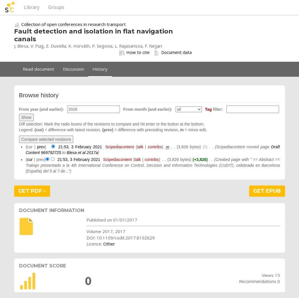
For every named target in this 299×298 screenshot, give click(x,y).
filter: (214, 109)
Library (32, 7)
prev (41, 147)
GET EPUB (267, 191)
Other (109, 244)
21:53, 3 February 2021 (80, 147)
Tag (208, 109)
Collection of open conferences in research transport (73, 24)
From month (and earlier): (147, 109)
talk (140, 147)
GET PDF (32, 191)
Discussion (73, 69)
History (100, 69)
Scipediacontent (119, 147)
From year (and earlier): (41, 109)
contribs (155, 147)
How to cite (134, 52)
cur (30, 159)
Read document (38, 69)
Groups (56, 7)
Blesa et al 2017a (82, 152)
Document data (173, 52)
